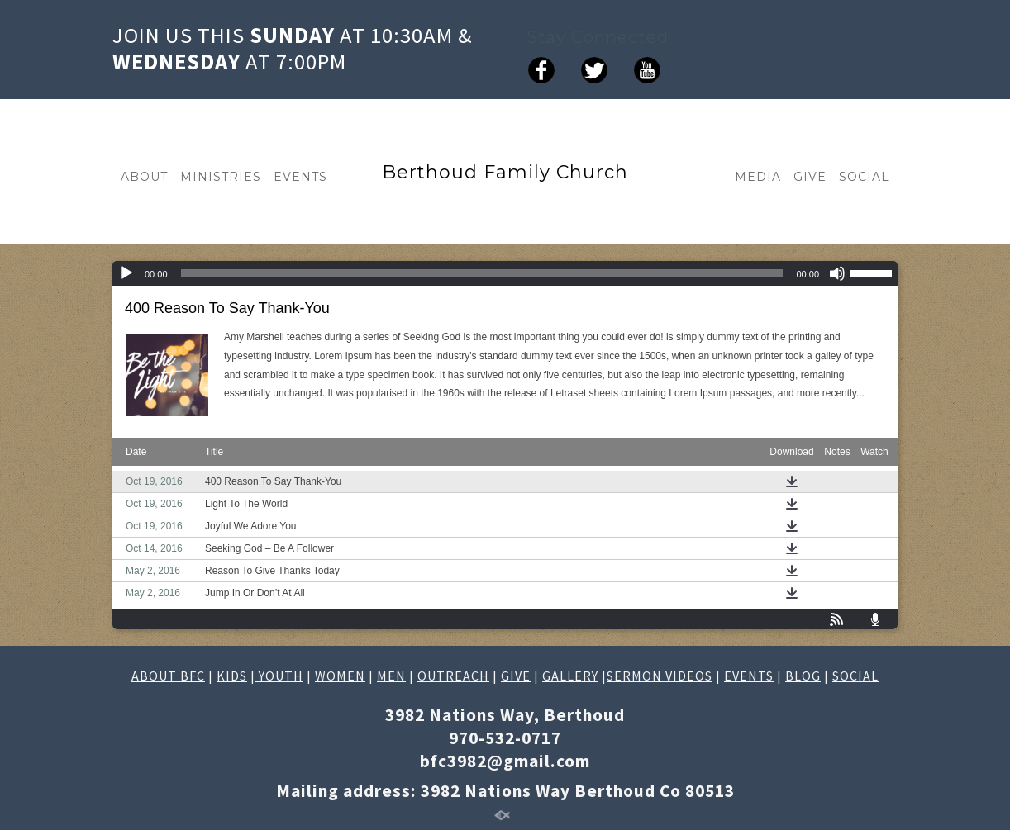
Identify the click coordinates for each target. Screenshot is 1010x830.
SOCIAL (864, 176)
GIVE (810, 176)
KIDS (232, 675)
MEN (391, 675)
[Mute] (837, 273)
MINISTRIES (220, 176)
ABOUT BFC (168, 675)
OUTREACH (453, 675)
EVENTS (300, 176)
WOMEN (340, 675)
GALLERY (570, 675)
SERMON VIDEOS (659, 675)
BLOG (803, 675)
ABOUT (144, 176)
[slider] (482, 273)
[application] (505, 273)
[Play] (126, 273)
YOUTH (279, 675)
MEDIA (758, 176)
